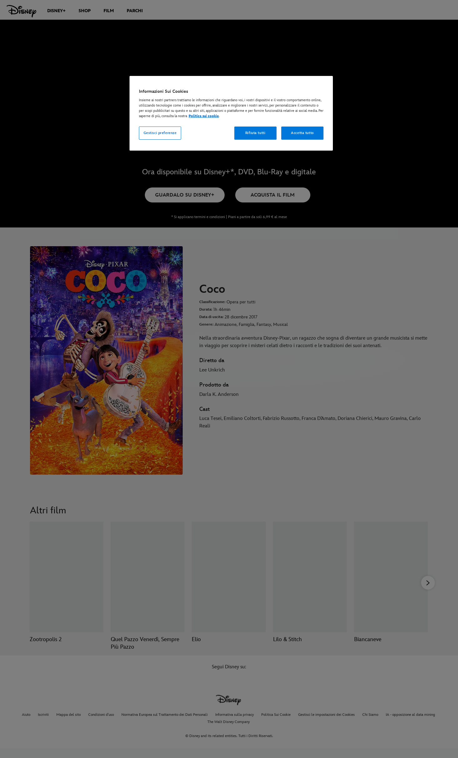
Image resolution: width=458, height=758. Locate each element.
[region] (231, 113)
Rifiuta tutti (255, 133)
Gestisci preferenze (160, 133)
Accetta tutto (302, 133)
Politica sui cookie (204, 116)
